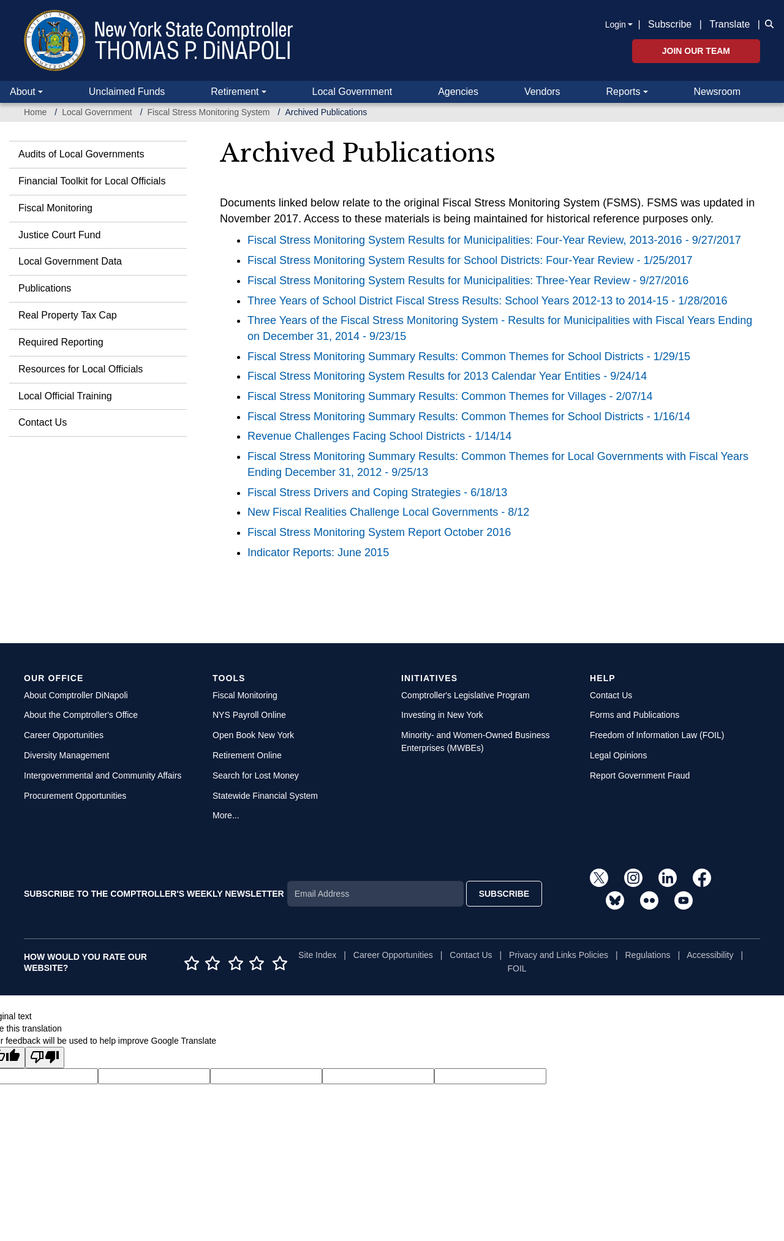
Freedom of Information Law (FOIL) (657, 735)
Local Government (352, 91)
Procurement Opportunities (75, 796)
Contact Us (42, 422)
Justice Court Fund (59, 235)
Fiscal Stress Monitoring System (209, 112)
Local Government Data (70, 261)
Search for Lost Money (256, 775)
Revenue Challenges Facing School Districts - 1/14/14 (379, 436)
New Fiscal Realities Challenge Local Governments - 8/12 (388, 512)
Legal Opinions (618, 755)
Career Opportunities (64, 735)
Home (35, 112)
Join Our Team (696, 51)
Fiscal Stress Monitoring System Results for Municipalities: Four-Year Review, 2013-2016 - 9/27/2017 (494, 240)
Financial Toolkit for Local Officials (91, 181)
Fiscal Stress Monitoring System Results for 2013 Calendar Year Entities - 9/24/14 (447, 376)
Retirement (234, 91)
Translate (729, 24)
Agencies (458, 91)
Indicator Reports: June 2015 (318, 552)
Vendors (542, 91)
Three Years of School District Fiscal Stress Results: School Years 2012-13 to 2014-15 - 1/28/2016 (487, 301)
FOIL (517, 968)
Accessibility (710, 955)
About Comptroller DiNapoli (76, 695)
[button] (767, 23)
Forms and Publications (634, 715)
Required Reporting (61, 342)
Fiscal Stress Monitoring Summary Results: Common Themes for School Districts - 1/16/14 (468, 416)
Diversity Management (66, 755)
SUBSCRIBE (504, 894)
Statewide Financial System (265, 796)
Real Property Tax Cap (67, 315)
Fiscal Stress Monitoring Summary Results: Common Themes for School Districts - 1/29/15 (468, 356)
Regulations (648, 955)
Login (615, 24)
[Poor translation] (44, 1057)
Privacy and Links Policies (558, 955)
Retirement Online (247, 755)
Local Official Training (65, 396)
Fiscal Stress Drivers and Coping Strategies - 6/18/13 (377, 492)
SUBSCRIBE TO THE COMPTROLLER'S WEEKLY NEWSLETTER (154, 893)
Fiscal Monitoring (55, 208)
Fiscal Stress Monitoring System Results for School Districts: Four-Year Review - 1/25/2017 (470, 260)
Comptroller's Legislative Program (465, 695)
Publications (44, 288)
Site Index (317, 955)
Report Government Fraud (640, 775)
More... (226, 815)
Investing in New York (442, 715)
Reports (623, 91)
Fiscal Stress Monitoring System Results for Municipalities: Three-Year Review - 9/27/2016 (467, 280)
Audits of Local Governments (81, 154)
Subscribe (670, 24)
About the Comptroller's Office (81, 715)
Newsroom (717, 91)
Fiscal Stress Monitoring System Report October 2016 (379, 532)
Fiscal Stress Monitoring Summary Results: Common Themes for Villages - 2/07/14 (450, 396)
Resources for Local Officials (80, 369)
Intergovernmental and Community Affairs (102, 775)
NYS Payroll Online (249, 715)
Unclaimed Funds (127, 91)
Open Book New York (253, 735)
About (23, 91)
